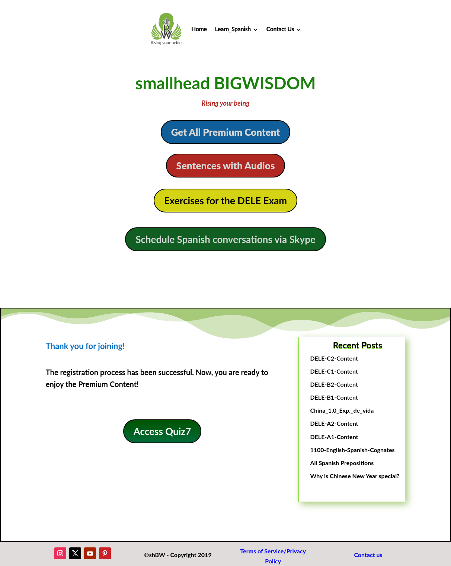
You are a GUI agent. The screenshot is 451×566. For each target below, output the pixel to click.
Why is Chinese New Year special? (354, 475)
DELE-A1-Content (334, 436)
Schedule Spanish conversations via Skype (225, 239)
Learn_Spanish (233, 28)
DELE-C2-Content (334, 358)
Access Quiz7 (162, 431)
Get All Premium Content (225, 132)
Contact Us (280, 28)
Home (199, 28)
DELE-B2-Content (334, 384)
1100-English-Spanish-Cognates (352, 449)
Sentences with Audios (225, 166)
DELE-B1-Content (334, 397)
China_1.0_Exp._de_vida (342, 410)
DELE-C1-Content (334, 371)
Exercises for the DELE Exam (225, 201)
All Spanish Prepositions (342, 462)
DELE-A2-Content (334, 423)
